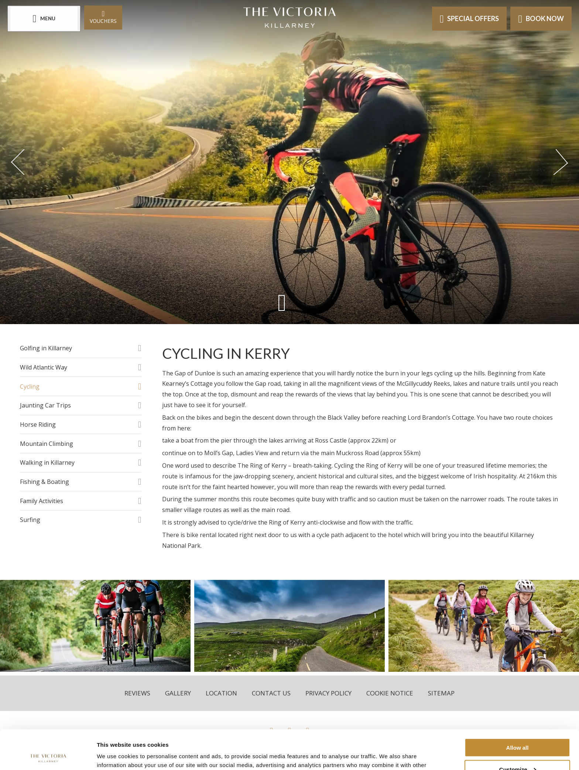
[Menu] (43, 19)
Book (541, 19)
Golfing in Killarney (46, 348)
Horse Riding (38, 424)
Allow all (517, 708)
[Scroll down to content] (282, 302)
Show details (114, 755)
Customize (517, 730)
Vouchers (103, 16)
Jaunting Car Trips (45, 405)
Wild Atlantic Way (43, 367)
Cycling (30, 386)
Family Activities (41, 501)
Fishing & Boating (44, 482)
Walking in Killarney (47, 462)
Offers (469, 19)
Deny (517, 752)
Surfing (30, 520)
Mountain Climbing (46, 444)
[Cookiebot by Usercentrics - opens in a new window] (48, 755)
